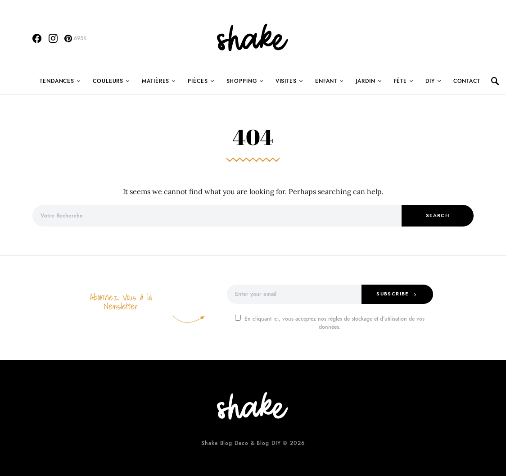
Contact (466, 81)
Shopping (241, 81)
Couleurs (108, 81)
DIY (430, 81)
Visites (286, 81)
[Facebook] (36, 38)
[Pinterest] (75, 38)
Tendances (57, 81)
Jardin (365, 81)
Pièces (198, 81)
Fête (400, 81)
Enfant (326, 81)
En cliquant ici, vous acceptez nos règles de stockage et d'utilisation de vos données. (330, 323)
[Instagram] (53, 38)
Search (437, 215)
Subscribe (392, 293)
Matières (155, 81)
